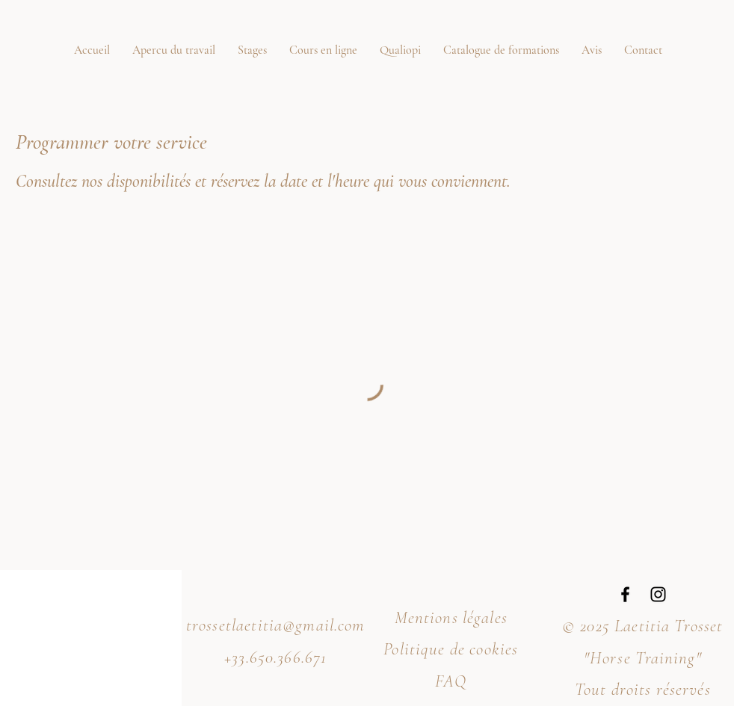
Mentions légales (451, 617)
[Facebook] (625, 594)
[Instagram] (658, 594)
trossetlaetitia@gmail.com (276, 625)
